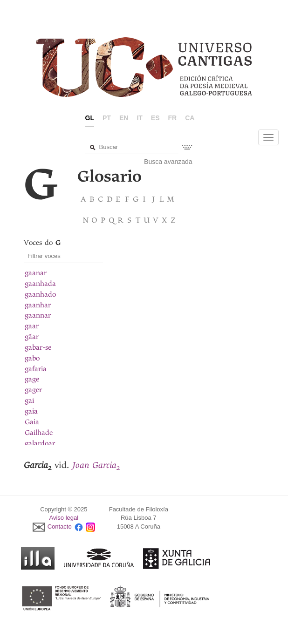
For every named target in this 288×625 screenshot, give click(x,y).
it (139, 118)
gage (32, 379)
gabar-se (38, 347)
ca (189, 118)
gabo (32, 358)
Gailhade (39, 432)
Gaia (32, 422)
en (123, 118)
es (155, 118)
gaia (31, 411)
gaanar (36, 273)
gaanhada (40, 283)
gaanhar (38, 305)
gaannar (38, 315)
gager (33, 390)
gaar (32, 326)
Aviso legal (64, 517)
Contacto (60, 526)
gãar (32, 337)
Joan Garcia (96, 465)
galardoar (40, 443)
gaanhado (40, 294)
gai (29, 400)
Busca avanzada (168, 161)
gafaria (36, 369)
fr (172, 118)
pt (107, 118)
